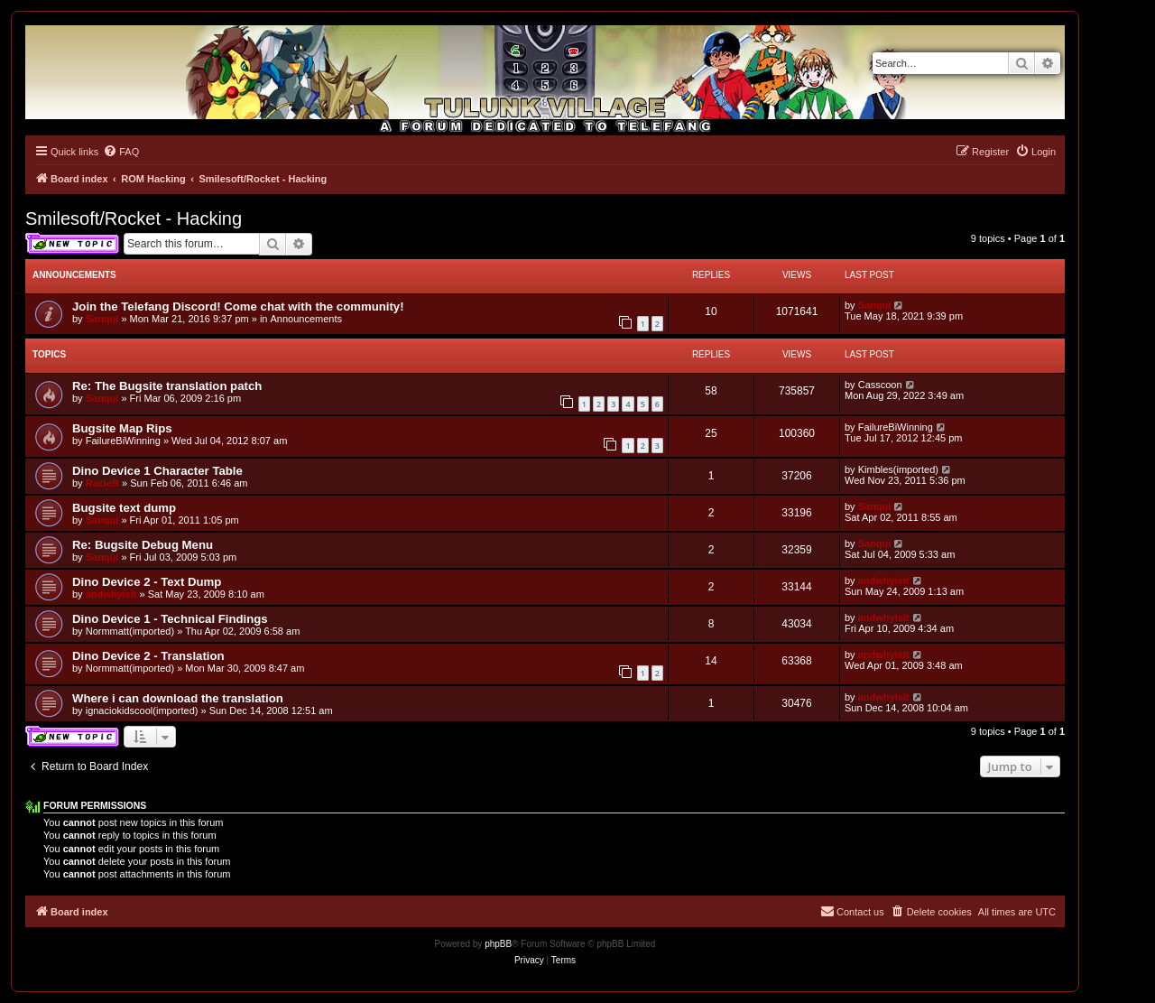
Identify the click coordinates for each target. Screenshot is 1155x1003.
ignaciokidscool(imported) (142, 710)
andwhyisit (111, 594)
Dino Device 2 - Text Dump (146, 582)
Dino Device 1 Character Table (157, 471)
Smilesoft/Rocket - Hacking (133, 218)
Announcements (307, 318)
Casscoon (880, 384)
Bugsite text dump (124, 508)
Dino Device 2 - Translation (148, 656)
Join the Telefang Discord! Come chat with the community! (238, 306)
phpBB (498, 944)
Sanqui (102, 318)
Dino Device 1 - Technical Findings (170, 619)
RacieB (102, 483)
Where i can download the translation (177, 698)
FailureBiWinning (123, 440)
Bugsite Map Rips (122, 428)
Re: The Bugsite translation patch (167, 386)
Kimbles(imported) (898, 469)
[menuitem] (121, 152)
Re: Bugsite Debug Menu (142, 545)
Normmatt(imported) (130, 631)
